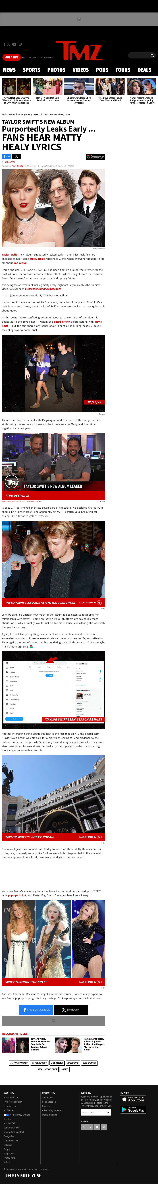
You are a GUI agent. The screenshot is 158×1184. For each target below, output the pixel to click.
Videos (81, 70)
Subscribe (108, 1112)
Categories (9, 1136)
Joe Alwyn (57, 1062)
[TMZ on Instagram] (20, 44)
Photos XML (9, 1158)
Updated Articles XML (14, 1132)
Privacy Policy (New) (13, 1102)
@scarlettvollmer (58, 295)
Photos (56, 70)
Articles (7, 1119)
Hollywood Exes (47, 1069)
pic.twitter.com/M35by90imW (43, 289)
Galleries (8, 1145)
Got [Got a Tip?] (11, 58)
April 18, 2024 (18, 165)
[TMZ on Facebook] (4, 44)
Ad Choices (9, 1110)
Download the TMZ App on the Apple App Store (133, 1099)
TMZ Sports (89, 1062)
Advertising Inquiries (52, 1110)
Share (36, 1010)
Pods (102, 70)
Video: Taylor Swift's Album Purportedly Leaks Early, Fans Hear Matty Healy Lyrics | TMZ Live (22, 501)
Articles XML (10, 1123)
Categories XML (11, 1140)
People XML (9, 1153)
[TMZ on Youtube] (14, 44)
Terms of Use (10, 1106)
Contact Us (47, 1097)
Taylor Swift (39, 1062)
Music (64, 1069)
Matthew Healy (18, 1062)
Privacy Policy (87, 1106)
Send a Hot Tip (49, 1102)
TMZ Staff (10, 161)
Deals (144, 70)
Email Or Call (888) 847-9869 (37, 58)
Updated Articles (11, 1127)
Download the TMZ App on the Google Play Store (133, 1110)
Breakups (72, 1062)
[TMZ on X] (9, 44)
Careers (46, 1106)
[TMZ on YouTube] (97, 1127)
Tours (123, 70)
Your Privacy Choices (17, 1115)
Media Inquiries (49, 1115)
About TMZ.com (11, 1097)
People (7, 1149)
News (9, 70)
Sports (31, 70)
